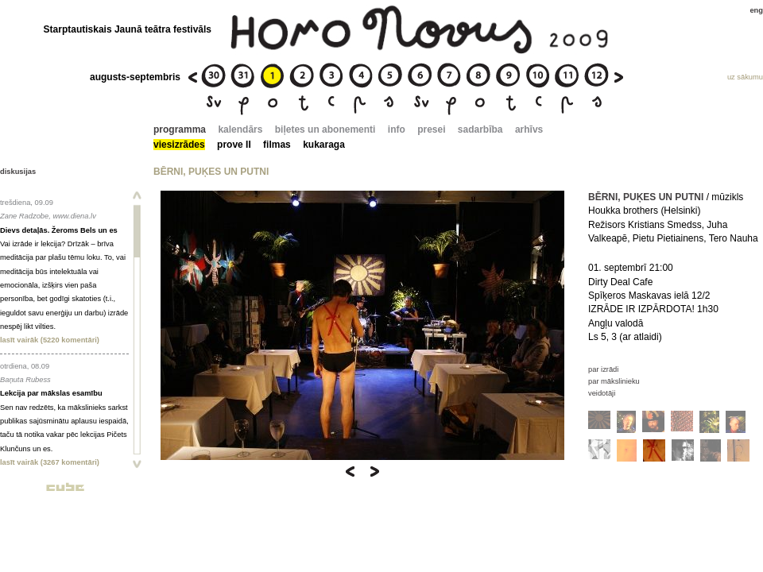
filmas (277, 144)
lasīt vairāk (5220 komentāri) (49, 340)
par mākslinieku (614, 381)
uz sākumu (745, 77)
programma (179, 129)
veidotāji (601, 393)
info (396, 129)
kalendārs (240, 129)
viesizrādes (179, 144)
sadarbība (480, 129)
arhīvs (529, 129)
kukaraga (324, 144)
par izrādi (603, 369)
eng (756, 10)
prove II (234, 144)
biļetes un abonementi (325, 129)
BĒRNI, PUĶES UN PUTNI (645, 197)
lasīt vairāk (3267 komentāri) (49, 462)
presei (431, 129)
